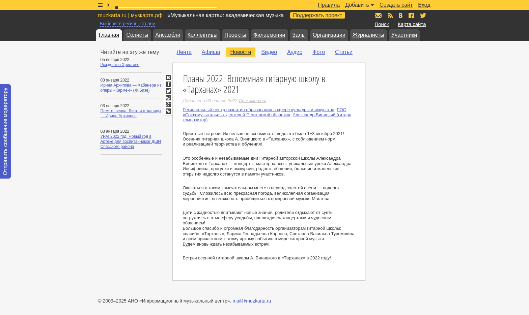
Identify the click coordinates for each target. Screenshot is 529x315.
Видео (269, 52)
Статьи (344, 52)
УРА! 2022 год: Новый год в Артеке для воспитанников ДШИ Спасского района (131, 141)
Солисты (137, 35)
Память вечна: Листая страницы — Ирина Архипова (131, 113)
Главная (109, 35)
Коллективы (203, 35)
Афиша (211, 52)
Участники (404, 35)
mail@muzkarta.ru (251, 301)
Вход (424, 5)
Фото (318, 52)
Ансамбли (168, 35)
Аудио (294, 52)
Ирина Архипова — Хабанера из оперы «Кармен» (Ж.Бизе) (131, 88)
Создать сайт (396, 5)
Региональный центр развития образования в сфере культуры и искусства (258, 109)
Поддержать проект (317, 15)
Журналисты (368, 35)
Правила (329, 5)
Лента (184, 52)
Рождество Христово (120, 64)
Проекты (235, 35)
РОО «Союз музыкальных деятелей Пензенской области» (264, 112)
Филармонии (269, 35)
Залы (299, 35)
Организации (329, 35)
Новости (240, 52)
